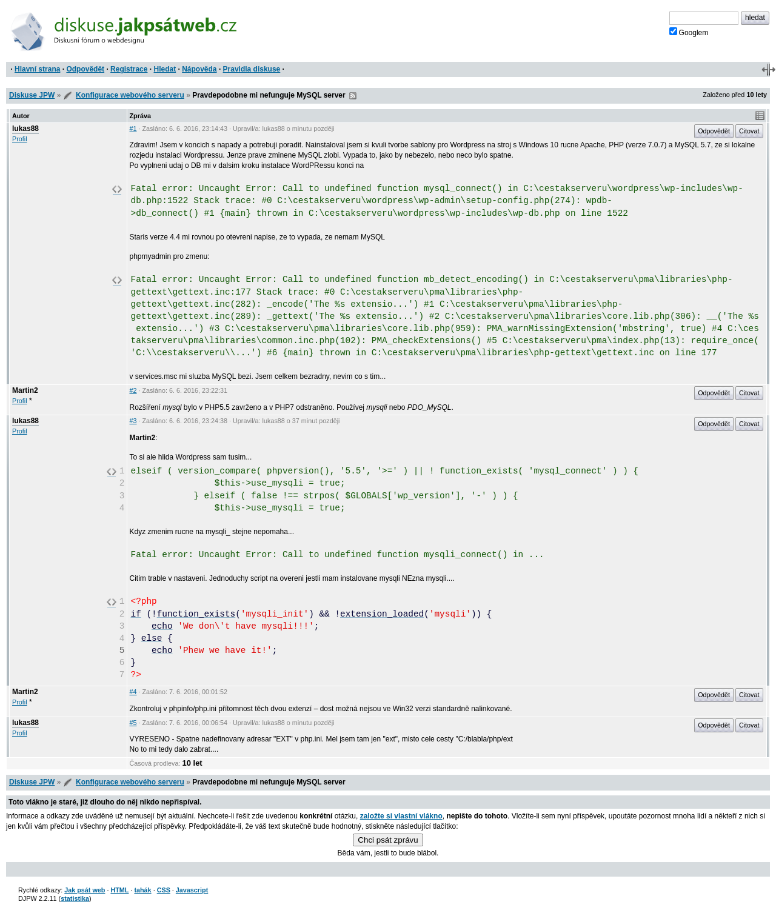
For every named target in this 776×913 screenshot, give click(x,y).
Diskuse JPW (32, 95)
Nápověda (199, 69)
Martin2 (25, 390)
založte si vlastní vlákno (401, 816)
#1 (133, 128)
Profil (19, 138)
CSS (163, 890)
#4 (133, 691)
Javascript (192, 890)
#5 (133, 722)
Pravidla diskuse (252, 69)
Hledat (164, 69)
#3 (133, 420)
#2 (133, 390)
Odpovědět (85, 69)
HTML (119, 890)
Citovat (749, 131)
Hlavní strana (37, 69)
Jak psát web (84, 890)
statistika (75, 898)
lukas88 (25, 128)
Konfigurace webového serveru (130, 95)
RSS (352, 95)
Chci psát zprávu (388, 839)
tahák (142, 890)
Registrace (128, 69)
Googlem (689, 32)
